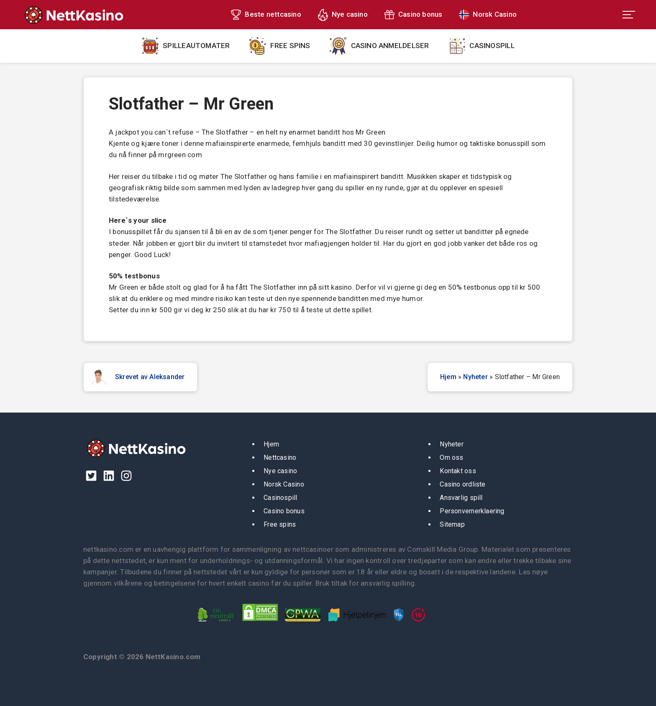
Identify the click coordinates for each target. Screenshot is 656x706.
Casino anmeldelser (390, 45)
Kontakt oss (458, 471)
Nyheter (475, 377)
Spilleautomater (196, 45)
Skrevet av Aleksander (149, 377)
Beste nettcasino (273, 14)
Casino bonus (420, 14)
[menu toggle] (629, 14)
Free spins (290, 45)
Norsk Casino (495, 14)
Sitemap (452, 524)
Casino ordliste (462, 484)
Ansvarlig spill (461, 498)
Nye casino (350, 14)
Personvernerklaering (472, 511)
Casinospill (491, 45)
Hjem (448, 377)
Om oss (451, 457)
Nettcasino (280, 457)
